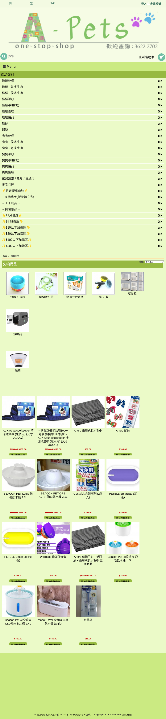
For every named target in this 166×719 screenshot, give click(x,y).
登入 (144, 3)
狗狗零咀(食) (10, 160)
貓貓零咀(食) (10, 105)
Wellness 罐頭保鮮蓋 (53, 556)
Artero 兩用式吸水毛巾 (88, 430)
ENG (52, 3)
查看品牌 (8, 184)
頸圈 (18, 370)
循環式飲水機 (75, 297)
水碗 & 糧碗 (17, 297)
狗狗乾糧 (8, 135)
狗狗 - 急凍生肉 (12, 148)
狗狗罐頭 (8, 154)
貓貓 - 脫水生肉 (12, 92)
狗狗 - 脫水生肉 (12, 141)
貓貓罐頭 (8, 99)
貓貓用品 (8, 117)
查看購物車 (146, 57)
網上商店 (41, 714)
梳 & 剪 (103, 297)
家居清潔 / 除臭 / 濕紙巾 (18, 178)
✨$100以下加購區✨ (17, 239)
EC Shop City (66, 714)
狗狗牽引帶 (46, 297)
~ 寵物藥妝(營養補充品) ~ (19, 197)
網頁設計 (52, 714)
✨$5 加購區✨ (12, 221)
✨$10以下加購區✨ (16, 227)
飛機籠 (17, 334)
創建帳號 (155, 3)
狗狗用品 (8, 166)
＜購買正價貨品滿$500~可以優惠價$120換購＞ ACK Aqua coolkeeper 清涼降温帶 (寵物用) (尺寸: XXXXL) (54, 437)
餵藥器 (88, 619)
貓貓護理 (8, 111)
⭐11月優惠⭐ (12, 215)
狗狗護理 (8, 172)
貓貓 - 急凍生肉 (12, 86)
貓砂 (5, 123)
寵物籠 (132, 293)
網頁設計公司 (79, 714)
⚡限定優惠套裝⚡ (15, 190)
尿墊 (5, 129)
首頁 (5, 256)
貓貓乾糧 (8, 80)
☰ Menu (9, 66)
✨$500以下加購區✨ (17, 246)
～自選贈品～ (11, 209)
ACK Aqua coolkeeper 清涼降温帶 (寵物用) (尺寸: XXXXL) (18, 434)
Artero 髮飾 (123, 430)
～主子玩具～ (11, 203)
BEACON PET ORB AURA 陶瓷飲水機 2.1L (53, 495)
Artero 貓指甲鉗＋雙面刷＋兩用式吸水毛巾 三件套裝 (88, 560)
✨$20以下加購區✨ (16, 233)
